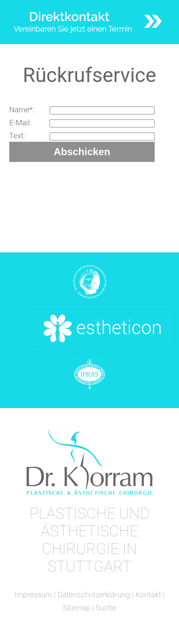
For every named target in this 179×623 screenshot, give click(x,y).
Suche (106, 607)
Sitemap (76, 607)
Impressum (33, 594)
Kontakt (148, 594)
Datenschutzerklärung (94, 594)
